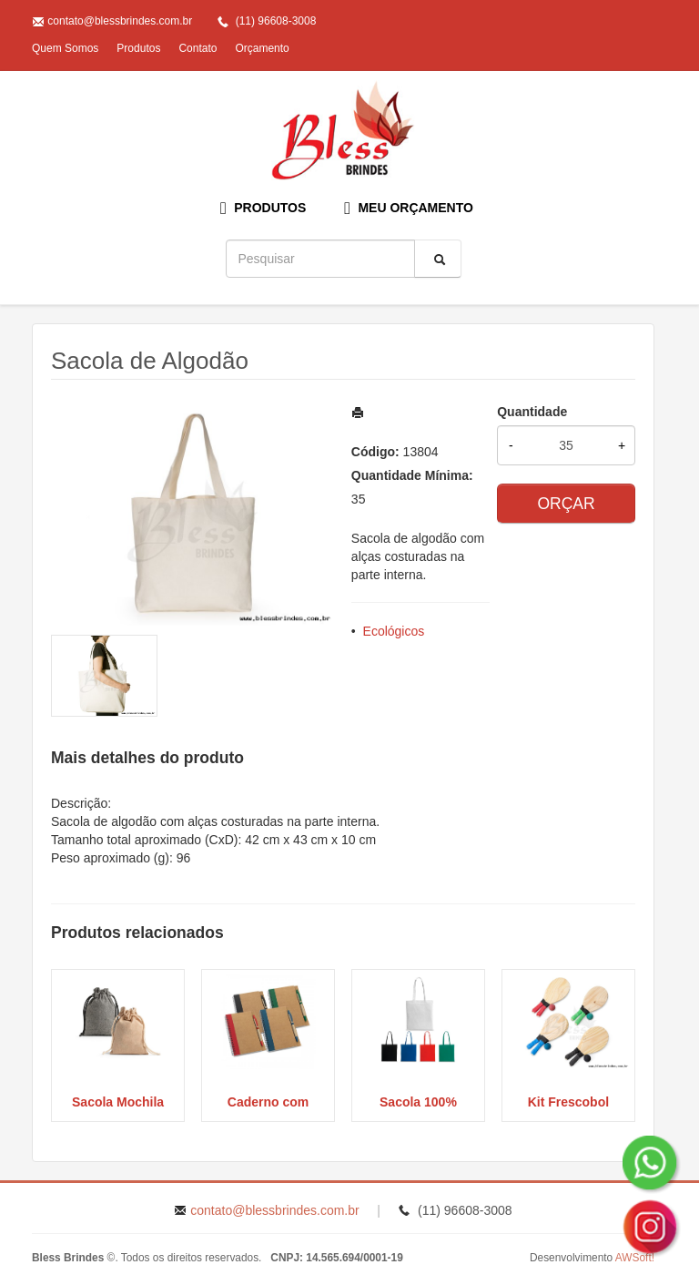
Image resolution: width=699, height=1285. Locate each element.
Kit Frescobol (568, 1102)
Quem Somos (65, 48)
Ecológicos (394, 631)
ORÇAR (565, 504)
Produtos (138, 48)
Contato (197, 48)
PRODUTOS (263, 208)
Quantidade (532, 411)
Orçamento (262, 48)
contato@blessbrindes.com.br (119, 21)
